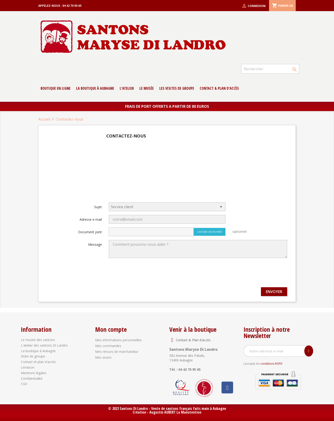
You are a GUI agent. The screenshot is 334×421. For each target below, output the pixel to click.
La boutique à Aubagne (95, 88)
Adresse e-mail (91, 219)
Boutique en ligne (56, 88)
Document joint (90, 232)
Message (95, 244)
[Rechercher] (270, 69)
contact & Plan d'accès (219, 88)
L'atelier (127, 88)
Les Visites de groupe (176, 88)
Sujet (98, 207)
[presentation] (252, 274)
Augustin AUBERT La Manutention (175, 412)
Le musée (146, 88)
